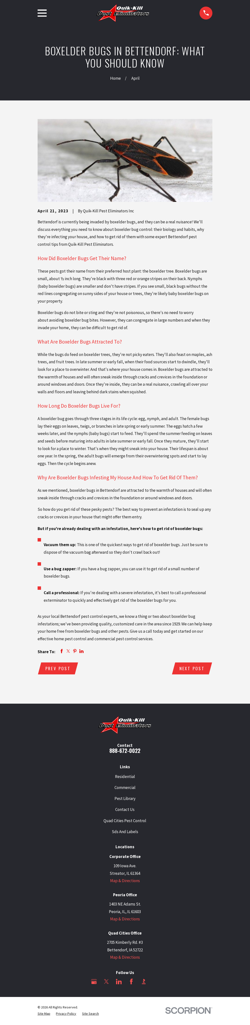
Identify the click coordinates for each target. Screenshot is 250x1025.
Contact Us (125, 810)
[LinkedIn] (119, 982)
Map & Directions (125, 881)
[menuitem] (44, 1014)
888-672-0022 (124, 751)
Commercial (125, 788)
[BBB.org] (144, 982)
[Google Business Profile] (94, 982)
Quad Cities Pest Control (125, 821)
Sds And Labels (125, 832)
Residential (125, 777)
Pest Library (125, 799)
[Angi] (156, 982)
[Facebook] (131, 982)
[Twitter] (106, 982)
